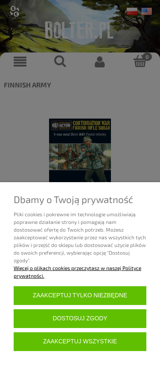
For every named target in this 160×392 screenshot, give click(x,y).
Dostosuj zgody (80, 318)
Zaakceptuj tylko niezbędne (80, 295)
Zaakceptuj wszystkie (80, 341)
